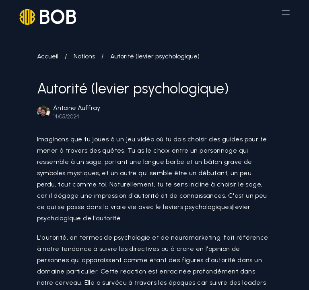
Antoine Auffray (76, 108)
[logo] (48, 17)
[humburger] (285, 13)
